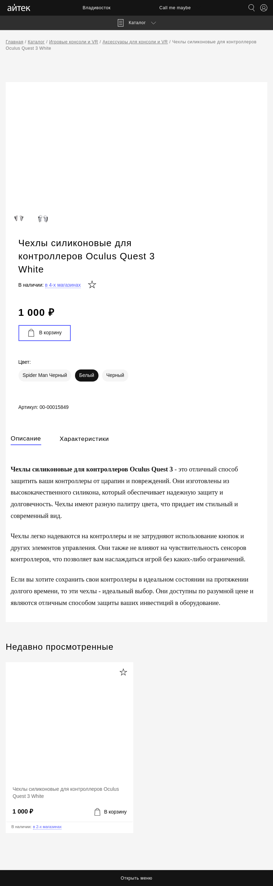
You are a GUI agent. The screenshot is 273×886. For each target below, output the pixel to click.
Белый (201, 300)
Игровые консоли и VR (73, 41)
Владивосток (95, 7)
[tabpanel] (136, 458)
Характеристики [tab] (84, 365)
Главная (14, 41)
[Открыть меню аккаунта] (263, 7)
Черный (231, 300)
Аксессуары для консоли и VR (135, 41)
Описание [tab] (26, 364)
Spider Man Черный (160, 300)
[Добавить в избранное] (123, 601)
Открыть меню (136, 878)
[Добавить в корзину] (111, 740)
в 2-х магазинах (47, 756)
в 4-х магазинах (178, 206)
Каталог (36, 41)
